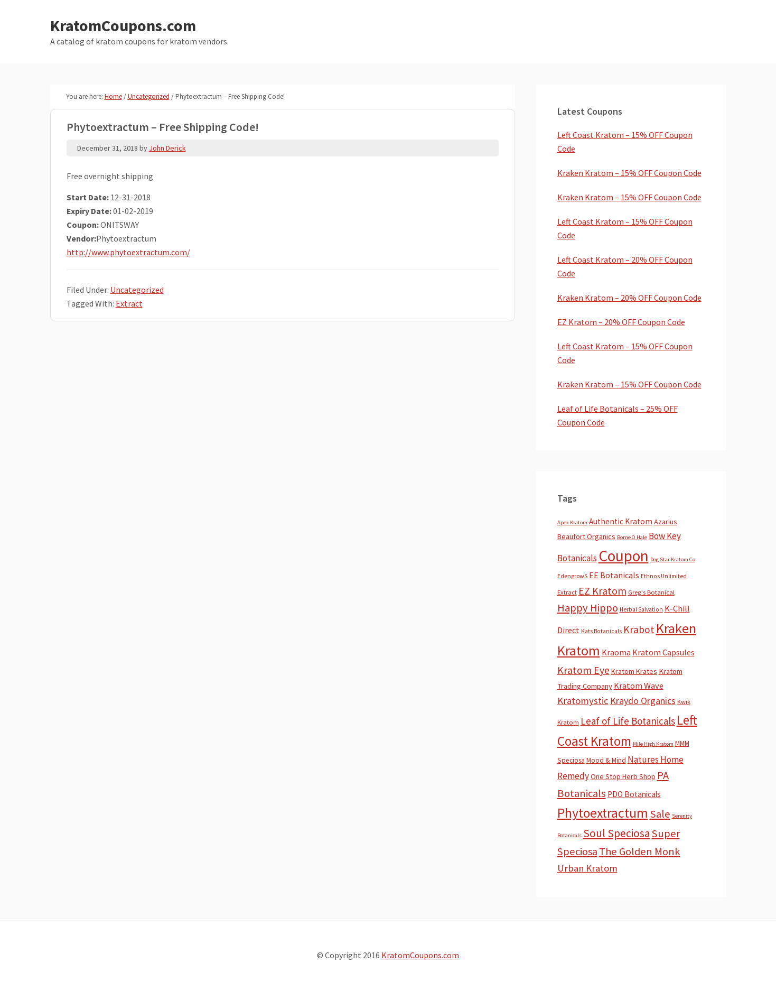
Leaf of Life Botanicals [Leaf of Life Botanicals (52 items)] (628, 721)
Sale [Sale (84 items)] (660, 814)
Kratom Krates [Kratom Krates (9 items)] (634, 671)
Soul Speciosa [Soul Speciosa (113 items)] (616, 833)
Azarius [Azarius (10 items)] (665, 521)
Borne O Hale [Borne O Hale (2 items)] (632, 537)
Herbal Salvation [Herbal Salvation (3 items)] (641, 609)
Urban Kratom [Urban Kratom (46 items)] (587, 868)
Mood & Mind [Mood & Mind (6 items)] (606, 760)
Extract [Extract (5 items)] (567, 592)
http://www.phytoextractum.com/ (128, 252)
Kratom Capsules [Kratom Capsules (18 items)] (663, 652)
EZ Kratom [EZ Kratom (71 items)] (602, 590)
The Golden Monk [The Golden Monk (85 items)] (639, 851)
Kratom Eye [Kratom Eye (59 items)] (583, 670)
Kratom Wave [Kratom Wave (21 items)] (638, 685)
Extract (129, 303)
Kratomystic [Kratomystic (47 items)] (583, 700)
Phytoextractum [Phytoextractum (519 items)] (602, 812)
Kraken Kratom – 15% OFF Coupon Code (629, 173)
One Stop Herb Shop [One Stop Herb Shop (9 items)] (623, 776)
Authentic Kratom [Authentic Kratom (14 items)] (620, 521)
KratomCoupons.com (123, 25)
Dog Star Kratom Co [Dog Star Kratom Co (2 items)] (672, 559)
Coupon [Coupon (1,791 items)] (624, 556)
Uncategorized (137, 289)
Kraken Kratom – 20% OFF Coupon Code (629, 297)
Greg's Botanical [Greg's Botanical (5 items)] (651, 592)
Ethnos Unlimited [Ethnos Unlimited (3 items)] (664, 576)
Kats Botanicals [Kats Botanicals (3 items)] (601, 631)
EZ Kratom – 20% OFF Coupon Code (621, 322)
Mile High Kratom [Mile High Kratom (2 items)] (653, 743)
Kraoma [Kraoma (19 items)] (616, 652)
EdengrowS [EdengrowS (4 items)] (572, 576)
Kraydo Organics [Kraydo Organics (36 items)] (643, 700)
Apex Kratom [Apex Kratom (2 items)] (572, 522)
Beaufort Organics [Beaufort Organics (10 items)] (586, 536)
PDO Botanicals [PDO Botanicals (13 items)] (634, 794)
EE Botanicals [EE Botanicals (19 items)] (614, 575)
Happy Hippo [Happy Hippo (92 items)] (587, 608)
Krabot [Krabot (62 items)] (639, 629)
